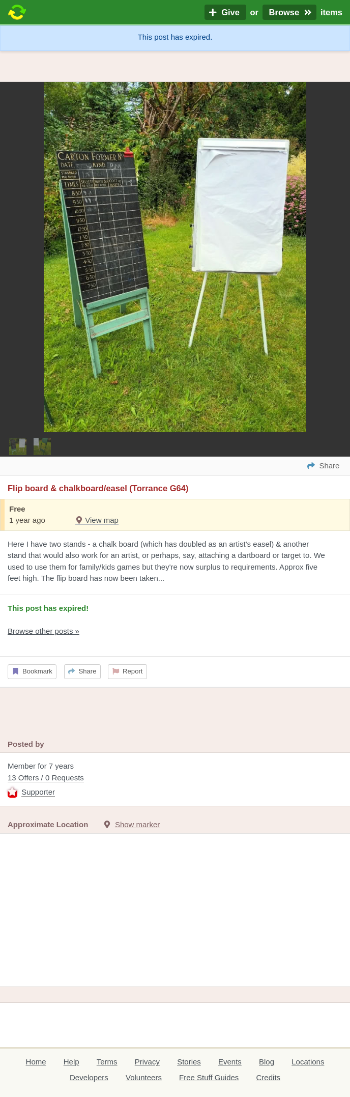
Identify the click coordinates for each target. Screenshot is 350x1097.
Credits (268, 1077)
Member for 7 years (175, 780)
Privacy (147, 1061)
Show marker (137, 824)
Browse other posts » (43, 631)
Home (36, 1061)
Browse (289, 12)
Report (127, 671)
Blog (266, 1061)
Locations (307, 1061)
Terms (107, 1061)
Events (230, 1061)
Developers (89, 1077)
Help (71, 1061)
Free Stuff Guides (209, 1077)
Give (225, 12)
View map (97, 520)
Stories (189, 1061)
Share (82, 671)
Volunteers (144, 1077)
